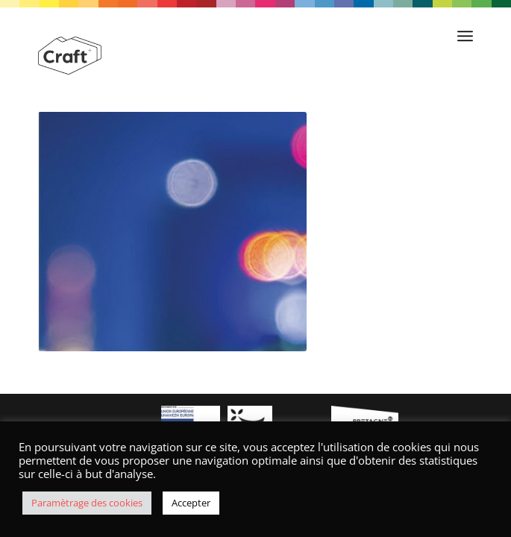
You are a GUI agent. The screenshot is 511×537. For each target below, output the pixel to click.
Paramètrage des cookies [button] (86, 502)
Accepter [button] (191, 502)
